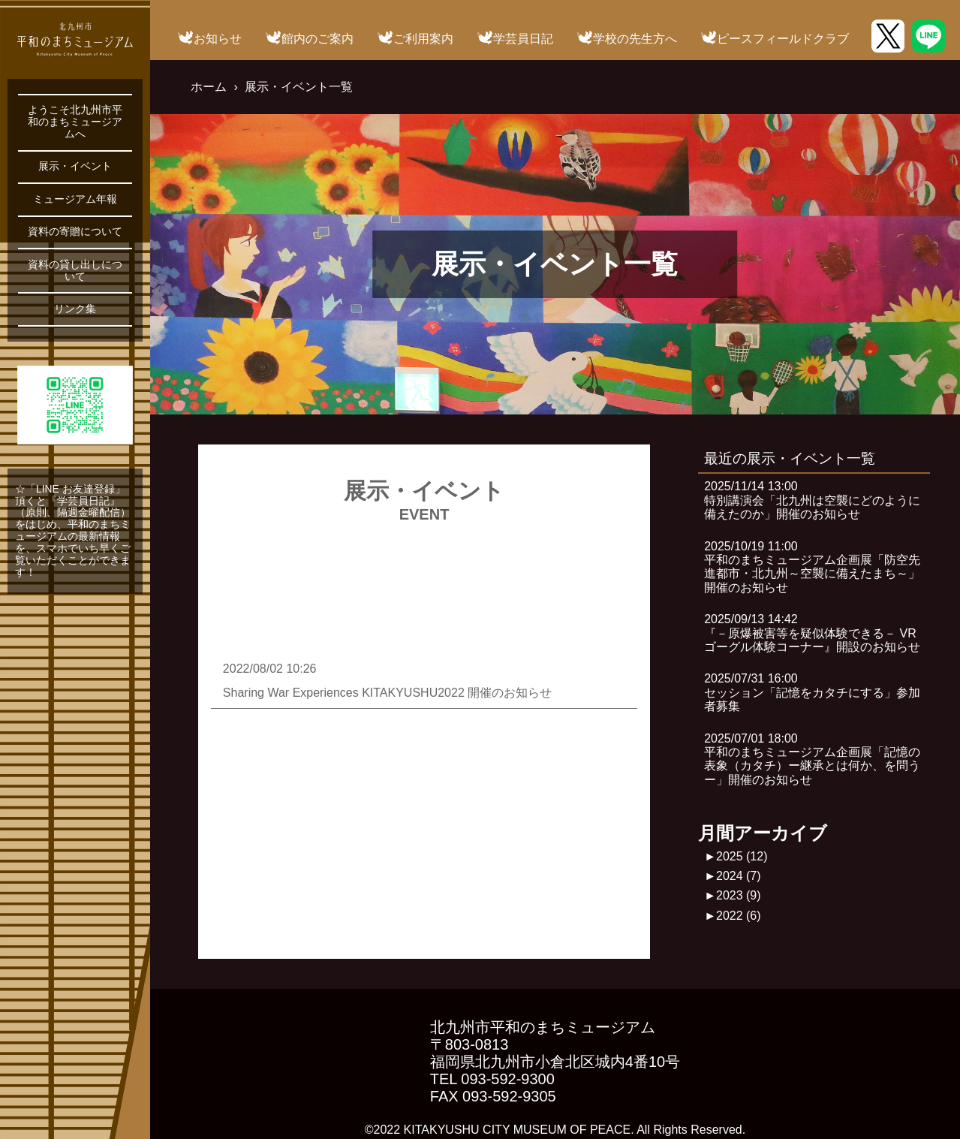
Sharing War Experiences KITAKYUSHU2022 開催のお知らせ (387, 692)
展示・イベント (75, 166)
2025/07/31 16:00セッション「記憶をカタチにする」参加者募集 (812, 692)
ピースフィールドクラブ (783, 38)
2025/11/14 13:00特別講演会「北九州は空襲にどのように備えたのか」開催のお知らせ (812, 500)
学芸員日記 (523, 38)
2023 (738, 895)
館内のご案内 (317, 38)
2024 (738, 875)
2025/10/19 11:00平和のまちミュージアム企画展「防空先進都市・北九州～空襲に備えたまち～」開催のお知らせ (812, 567)
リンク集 (75, 309)
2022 (738, 915)
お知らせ (218, 38)
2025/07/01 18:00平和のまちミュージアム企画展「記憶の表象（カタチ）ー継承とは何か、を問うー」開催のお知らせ (812, 759)
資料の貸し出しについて (75, 270)
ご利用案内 (423, 38)
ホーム (209, 86)
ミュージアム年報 (75, 199)
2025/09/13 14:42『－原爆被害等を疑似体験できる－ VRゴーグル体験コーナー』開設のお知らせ (812, 633)
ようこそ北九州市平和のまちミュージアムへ (75, 122)
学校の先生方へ (635, 38)
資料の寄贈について (75, 231)
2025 (742, 856)
